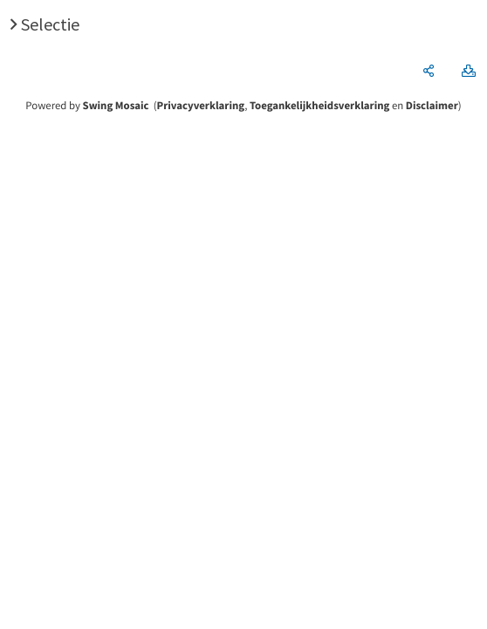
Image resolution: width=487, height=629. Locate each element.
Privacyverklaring (201, 106)
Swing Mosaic (116, 106)
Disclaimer (432, 106)
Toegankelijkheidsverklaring (319, 106)
